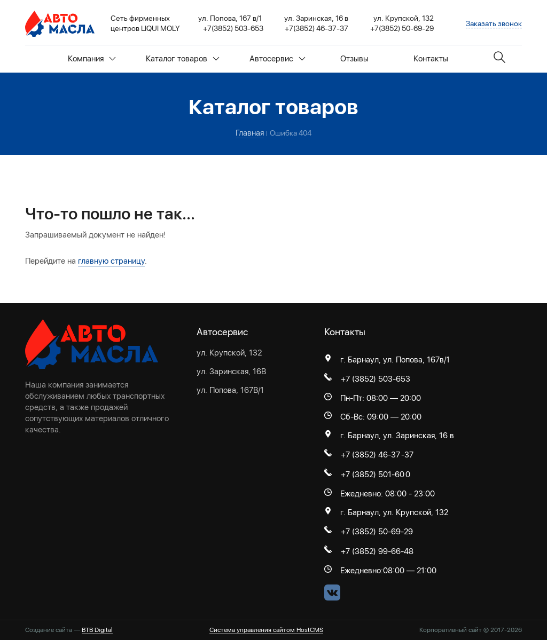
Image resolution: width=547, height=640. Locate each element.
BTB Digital (97, 630)
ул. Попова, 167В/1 (230, 390)
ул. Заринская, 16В (231, 371)
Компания (92, 59)
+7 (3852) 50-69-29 (377, 531)
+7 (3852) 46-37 (370, 455)
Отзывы (354, 59)
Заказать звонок (494, 23)
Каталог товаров (183, 59)
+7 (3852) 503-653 (375, 379)
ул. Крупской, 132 (229, 353)
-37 (407, 455)
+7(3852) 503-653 (233, 28)
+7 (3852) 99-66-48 (377, 551)
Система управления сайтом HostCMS (266, 630)
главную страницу (111, 261)
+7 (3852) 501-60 (372, 474)
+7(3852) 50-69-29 (402, 28)
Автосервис (277, 59)
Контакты (430, 59)
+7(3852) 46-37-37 (316, 28)
